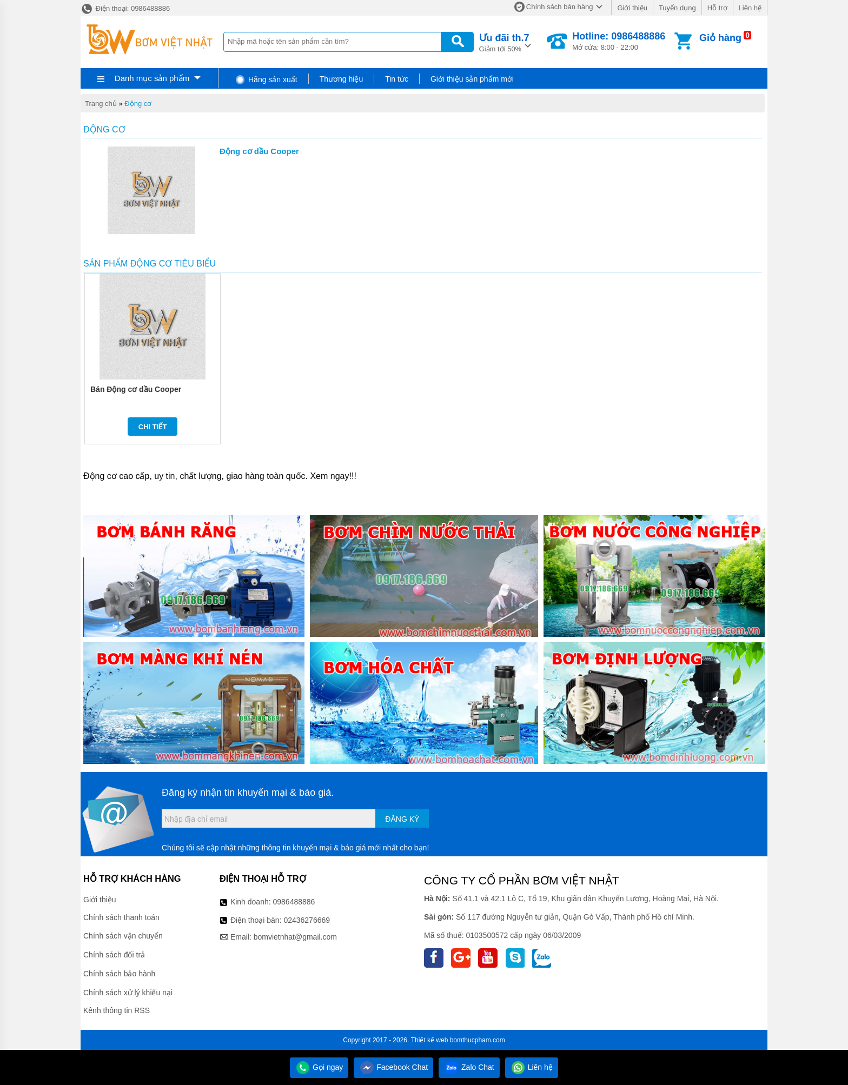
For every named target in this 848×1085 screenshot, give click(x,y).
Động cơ (137, 103)
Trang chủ (101, 103)
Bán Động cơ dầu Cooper (135, 389)
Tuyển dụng (677, 8)
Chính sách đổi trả (114, 954)
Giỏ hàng (720, 37)
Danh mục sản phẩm (152, 78)
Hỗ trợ (717, 8)
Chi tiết (152, 427)
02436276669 (306, 920)
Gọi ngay (319, 1067)
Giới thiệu (632, 8)
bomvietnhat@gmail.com (295, 937)
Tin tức (396, 79)
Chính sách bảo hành (119, 973)
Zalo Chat (469, 1067)
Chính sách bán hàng (559, 7)
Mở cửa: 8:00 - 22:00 (618, 41)
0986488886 (294, 901)
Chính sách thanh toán (121, 917)
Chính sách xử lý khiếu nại (128, 992)
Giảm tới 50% (504, 42)
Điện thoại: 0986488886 (125, 8)
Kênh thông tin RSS (116, 1010)
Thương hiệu (341, 79)
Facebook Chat (393, 1067)
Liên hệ (750, 8)
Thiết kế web (429, 1040)
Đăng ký (402, 819)
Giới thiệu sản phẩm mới (472, 79)
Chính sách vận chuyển (123, 935)
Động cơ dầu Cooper (259, 151)
